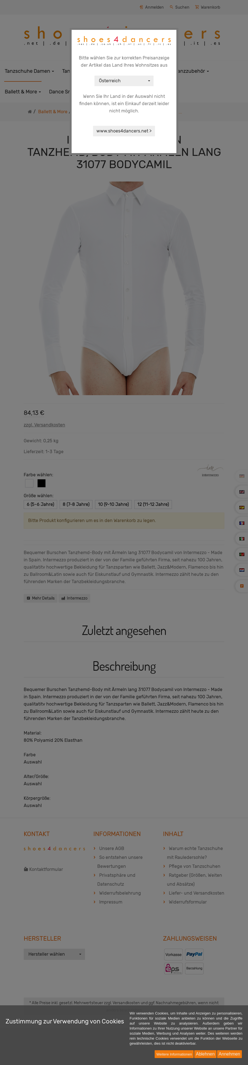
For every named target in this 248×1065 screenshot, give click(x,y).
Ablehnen (205, 1054)
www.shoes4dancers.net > (124, 131)
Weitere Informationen (174, 1054)
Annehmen (229, 1054)
